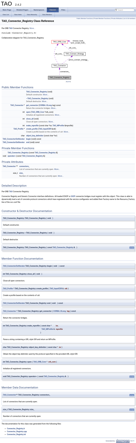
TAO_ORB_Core (37, 112)
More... (32, 28)
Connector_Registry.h (16, 428)
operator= (12, 156)
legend (68, 81)
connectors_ (24, 166)
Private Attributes (116, 18)
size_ (21, 173)
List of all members (129, 18)
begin (28, 139)
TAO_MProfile (58, 125)
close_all (29, 119)
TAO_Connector (16, 105)
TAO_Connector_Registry (36, 92)
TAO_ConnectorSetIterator (14, 139)
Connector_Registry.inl (16, 434)
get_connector (32, 105)
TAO (10, 28)
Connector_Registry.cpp (17, 431)
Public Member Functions (85, 18)
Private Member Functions (102, 18)
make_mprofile (32, 125)
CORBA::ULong (45, 105)
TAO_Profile (18, 129)
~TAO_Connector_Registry (37, 98)
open (28, 112)
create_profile (32, 129)
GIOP (73, 196)
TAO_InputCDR (45, 129)
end (27, 142)
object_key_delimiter (34, 136)
